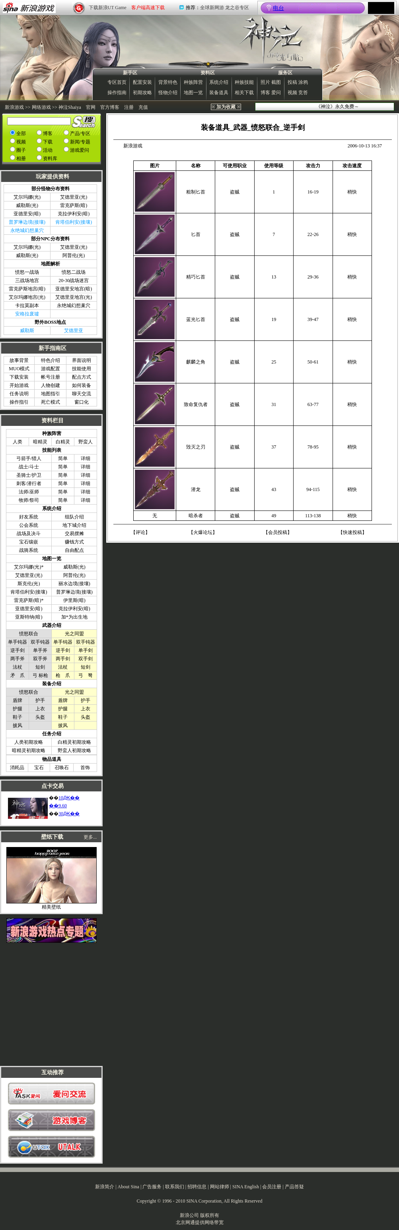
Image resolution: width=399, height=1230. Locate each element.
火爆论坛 (202, 532)
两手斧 (17, 658)
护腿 (17, 709)
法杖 (17, 667)
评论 (140, 532)
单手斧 (40, 650)
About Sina (128, 1186)
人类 (17, 442)
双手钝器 (40, 642)
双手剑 (85, 658)
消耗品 (17, 767)
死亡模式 (50, 402)
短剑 (40, 667)
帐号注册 (50, 377)
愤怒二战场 (74, 272)
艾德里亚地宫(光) (73, 297)
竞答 (303, 92)
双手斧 (40, 658)
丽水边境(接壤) (74, 583)
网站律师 (219, 1186)
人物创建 (50, 385)
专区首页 (117, 82)
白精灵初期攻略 (74, 742)
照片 (265, 82)
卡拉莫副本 (27, 305)
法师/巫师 (29, 492)
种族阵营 (193, 82)
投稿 (292, 82)
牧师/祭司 (29, 500)
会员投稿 (277, 532)
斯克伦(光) (29, 583)
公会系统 (28, 525)
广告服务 (152, 1186)
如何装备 (81, 385)
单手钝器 (17, 642)
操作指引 (19, 402)
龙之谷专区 (237, 7)
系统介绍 (218, 82)
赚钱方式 (74, 542)
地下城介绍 (74, 525)
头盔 (40, 717)
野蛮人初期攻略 (74, 750)
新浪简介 (104, 1186)
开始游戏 (19, 385)
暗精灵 (40, 442)
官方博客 (109, 107)
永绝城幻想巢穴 (73, 305)
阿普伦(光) (73, 255)
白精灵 (63, 442)
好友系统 (28, 517)
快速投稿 (352, 532)
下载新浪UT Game (108, 7)
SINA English (245, 1186)
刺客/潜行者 (28, 483)
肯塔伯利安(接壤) (28, 592)
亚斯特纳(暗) (28, 617)
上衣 (40, 709)
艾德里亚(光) (73, 197)
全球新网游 (212, 7)
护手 (40, 700)
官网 (90, 107)
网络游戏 (41, 107)
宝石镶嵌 (28, 542)
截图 (276, 82)
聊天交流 (81, 393)
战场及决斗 (29, 533)
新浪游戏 (14, 107)
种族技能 (244, 82)
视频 (292, 92)
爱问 (276, 92)
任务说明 (19, 393)
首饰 (85, 767)
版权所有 (209, 1215)
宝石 (39, 767)
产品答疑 (294, 1186)
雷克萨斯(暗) (73, 205)
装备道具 (218, 92)
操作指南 (117, 92)
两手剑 (63, 658)
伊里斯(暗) (74, 600)
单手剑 (85, 650)
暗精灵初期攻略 (28, 750)
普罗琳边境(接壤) (74, 592)
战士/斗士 (29, 467)
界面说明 (81, 360)
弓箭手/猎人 (28, 458)
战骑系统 (28, 550)
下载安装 (19, 377)
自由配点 (74, 550)
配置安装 (142, 82)
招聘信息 (196, 1186)
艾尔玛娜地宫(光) (27, 297)
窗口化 (81, 402)
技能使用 (81, 368)
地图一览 (193, 92)
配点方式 (81, 377)
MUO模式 (19, 368)
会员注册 (271, 1186)
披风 (17, 725)
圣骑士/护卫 (28, 475)
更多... (90, 837)
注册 (129, 107)
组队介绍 (74, 517)
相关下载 (244, 92)
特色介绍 (50, 360)
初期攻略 (142, 92)
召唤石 (61, 767)
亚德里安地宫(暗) (73, 289)
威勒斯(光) (27, 205)
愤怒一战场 (27, 272)
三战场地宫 (27, 280)
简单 (63, 458)
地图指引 (50, 393)
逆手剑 (17, 650)
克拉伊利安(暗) (74, 214)
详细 (85, 458)
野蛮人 (85, 442)
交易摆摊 (74, 533)
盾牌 (17, 700)
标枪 (43, 675)
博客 (265, 92)
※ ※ (226, 107)
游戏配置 (50, 368)
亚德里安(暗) (27, 214)
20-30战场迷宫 (73, 280)
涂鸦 (303, 82)
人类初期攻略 (28, 742)
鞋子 (17, 717)
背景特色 (167, 82)
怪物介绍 (167, 92)
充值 (143, 107)
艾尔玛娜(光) (27, 197)
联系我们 (174, 1186)
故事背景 (19, 360)
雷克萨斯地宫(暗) (27, 289)
